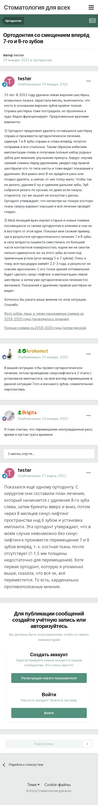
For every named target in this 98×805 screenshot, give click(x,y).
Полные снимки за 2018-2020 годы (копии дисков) (45, 328)
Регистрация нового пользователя (49, 678)
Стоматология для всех (37, 7)
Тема (33, 784)
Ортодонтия (42, 60)
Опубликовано (43, 84)
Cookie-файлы (57, 784)
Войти (49, 713)
